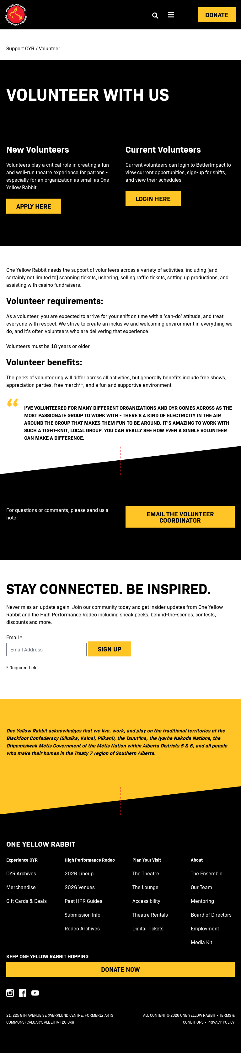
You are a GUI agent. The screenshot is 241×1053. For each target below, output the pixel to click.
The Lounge (145, 887)
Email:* (14, 637)
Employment (205, 928)
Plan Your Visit (146, 860)
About (197, 860)
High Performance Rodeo (90, 860)
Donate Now (120, 969)
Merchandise (21, 887)
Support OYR (20, 48)
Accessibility (146, 901)
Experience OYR (22, 860)
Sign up (109, 649)
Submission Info (82, 915)
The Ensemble (206, 873)
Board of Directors (211, 915)
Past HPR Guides (83, 901)
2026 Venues (80, 887)
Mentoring (202, 901)
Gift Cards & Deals (26, 901)
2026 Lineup (79, 873)
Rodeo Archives (82, 928)
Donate (216, 14)
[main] (120, 294)
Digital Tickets (147, 928)
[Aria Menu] (171, 14)
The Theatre (145, 873)
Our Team (201, 887)
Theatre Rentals (150, 915)
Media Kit (201, 942)
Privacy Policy (221, 1022)
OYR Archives (21, 873)
